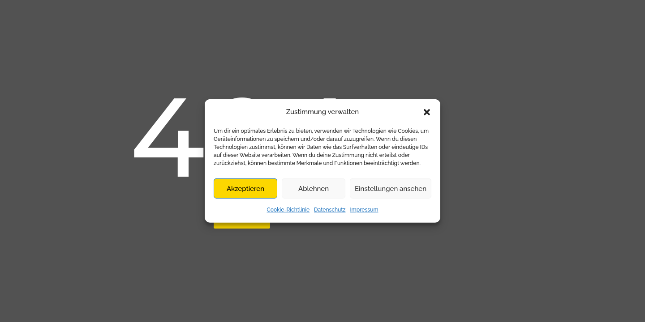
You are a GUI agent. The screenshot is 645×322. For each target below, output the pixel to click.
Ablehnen (313, 189)
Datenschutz (329, 210)
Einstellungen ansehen (390, 189)
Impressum (364, 210)
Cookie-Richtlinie (288, 210)
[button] (426, 111)
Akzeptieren (245, 189)
